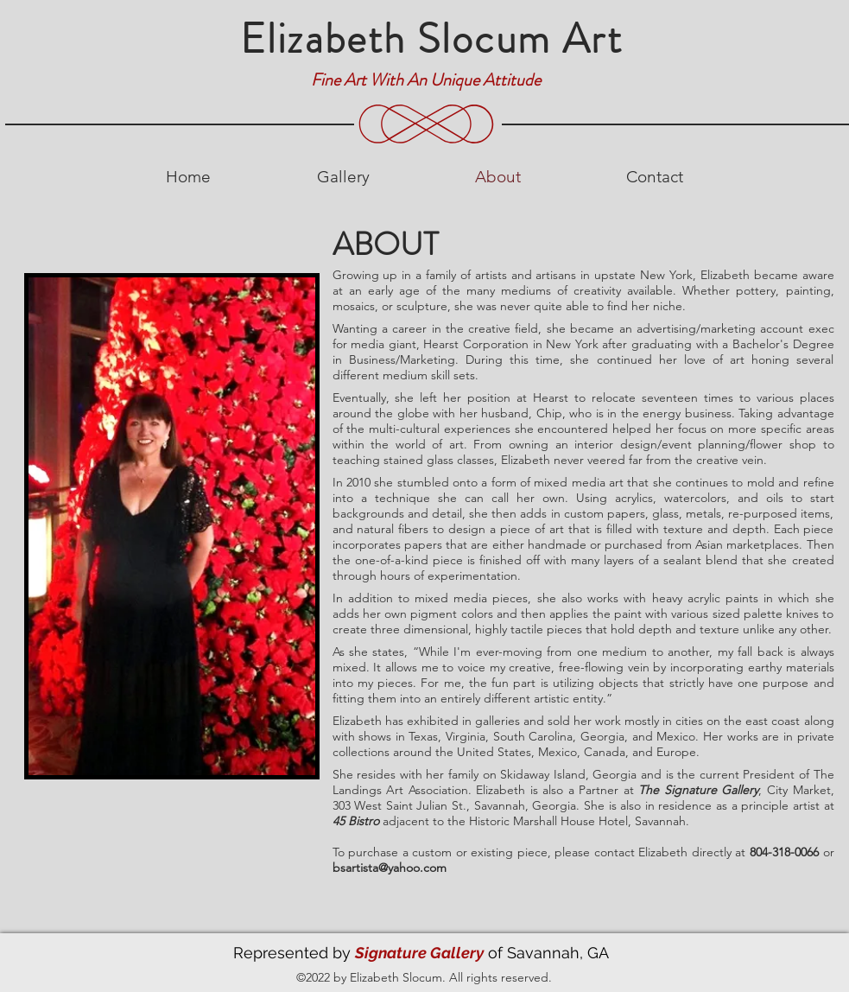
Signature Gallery (419, 953)
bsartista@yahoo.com (390, 867)
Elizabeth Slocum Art (431, 39)
